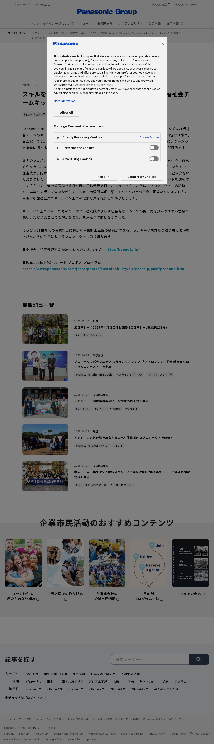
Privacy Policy (104, 84)
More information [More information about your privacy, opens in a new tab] (64, 101)
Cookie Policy (81, 84)
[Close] (162, 43)
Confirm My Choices (141, 176)
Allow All (66, 112)
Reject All (105, 176)
